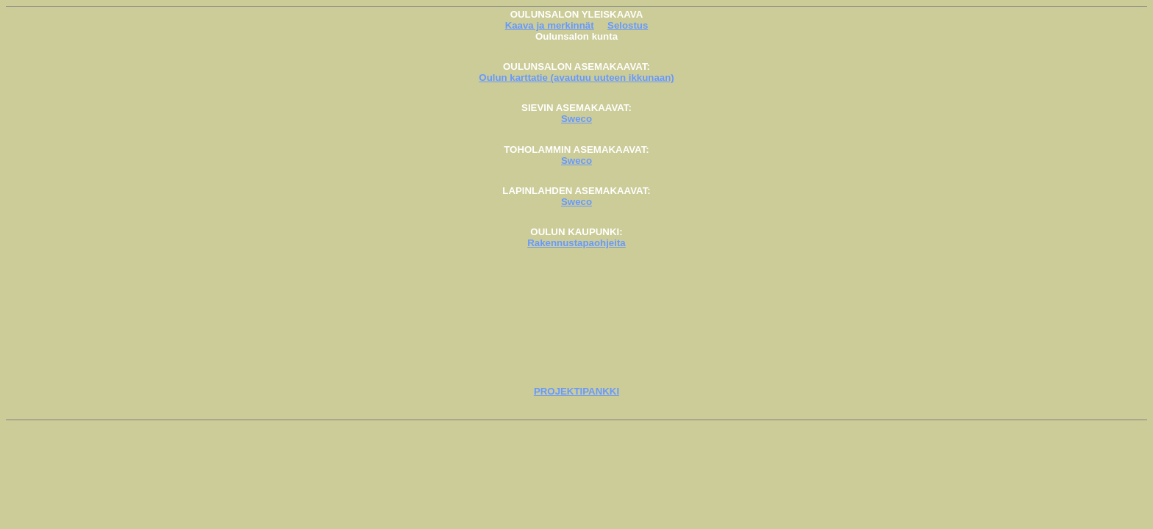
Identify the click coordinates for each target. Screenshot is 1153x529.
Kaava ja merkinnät (549, 25)
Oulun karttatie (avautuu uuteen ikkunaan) (576, 77)
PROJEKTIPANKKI (576, 391)
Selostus (627, 25)
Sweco (576, 118)
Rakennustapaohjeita (576, 242)
